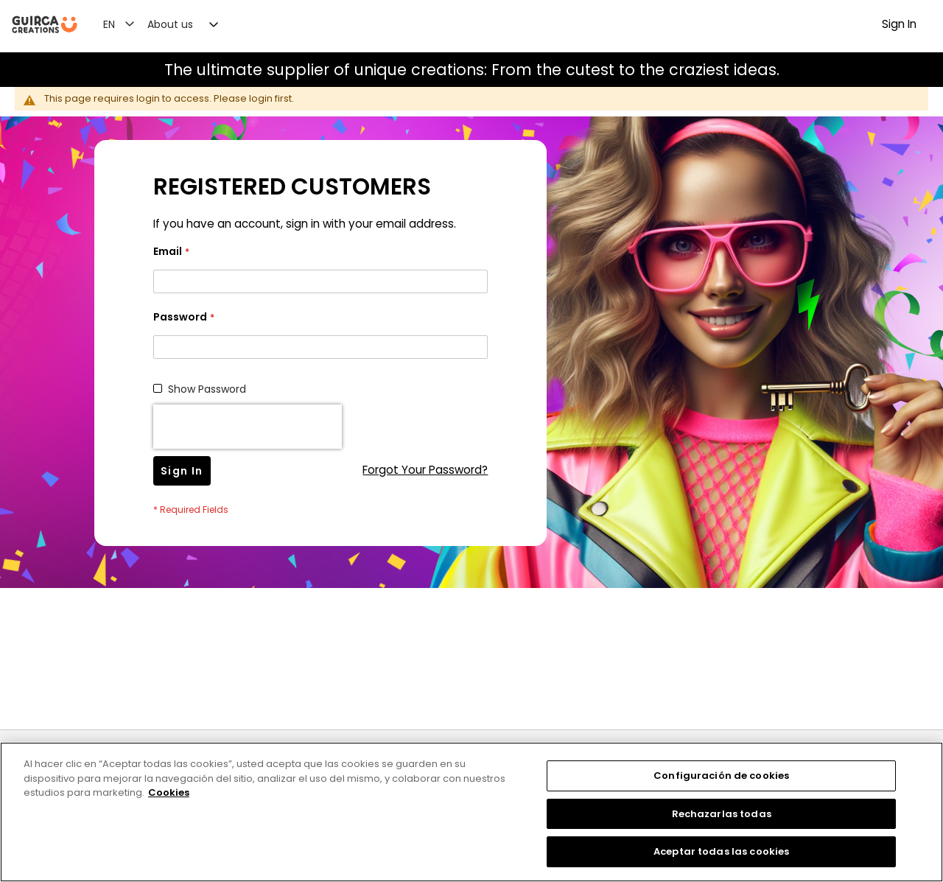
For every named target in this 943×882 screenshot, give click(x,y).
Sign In (899, 24)
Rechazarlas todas (721, 814)
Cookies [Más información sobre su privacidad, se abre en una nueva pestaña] (168, 792)
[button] (127, 23)
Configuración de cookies (721, 776)
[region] (471, 812)
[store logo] (44, 24)
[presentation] (247, 427)
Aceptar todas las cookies (721, 851)
